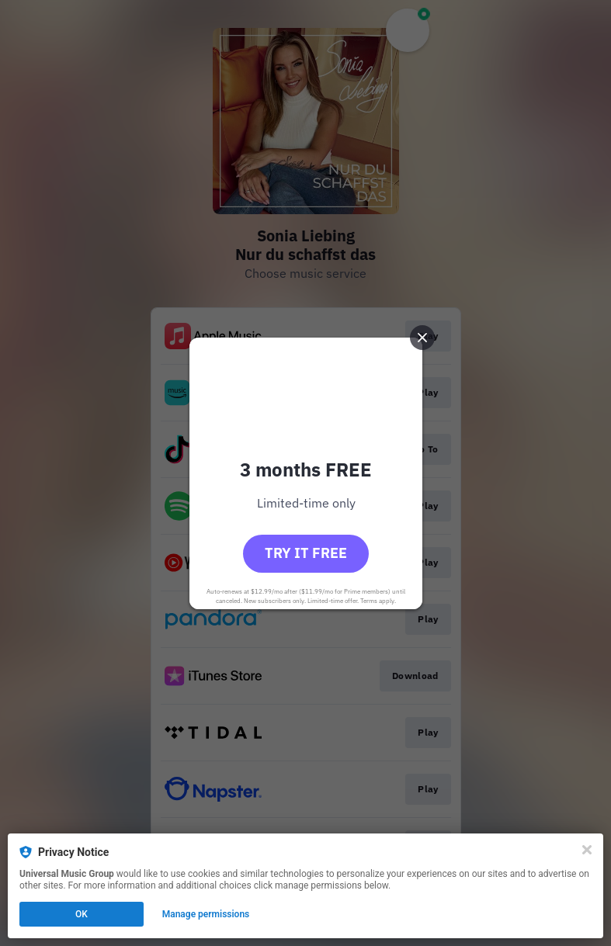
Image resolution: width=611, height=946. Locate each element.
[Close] (587, 849)
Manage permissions (206, 914)
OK (81, 914)
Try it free (306, 553)
